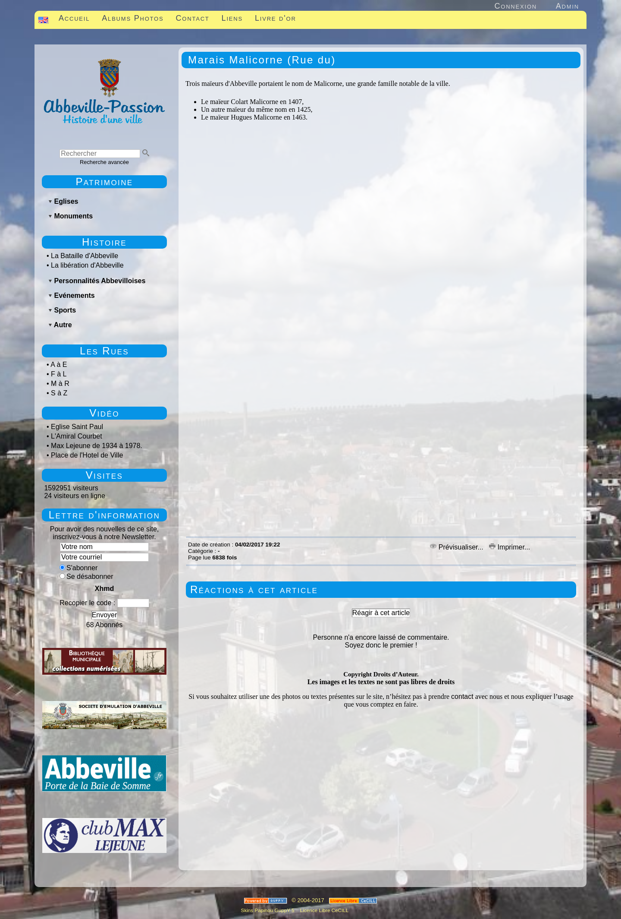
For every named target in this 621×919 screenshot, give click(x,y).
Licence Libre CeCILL (324, 910)
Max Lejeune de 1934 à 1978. (96, 445)
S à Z (59, 393)
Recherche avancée (104, 162)
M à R (60, 383)
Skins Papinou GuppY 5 (269, 910)
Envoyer (104, 615)
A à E (58, 364)
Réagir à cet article (381, 612)
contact (462, 696)
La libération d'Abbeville (87, 265)
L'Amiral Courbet (76, 436)
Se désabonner (86, 576)
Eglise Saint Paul (77, 426)
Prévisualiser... (457, 547)
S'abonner (78, 568)
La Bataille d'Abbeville (84, 255)
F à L (58, 374)
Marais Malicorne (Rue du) (262, 60)
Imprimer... (509, 547)
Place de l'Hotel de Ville (87, 455)
